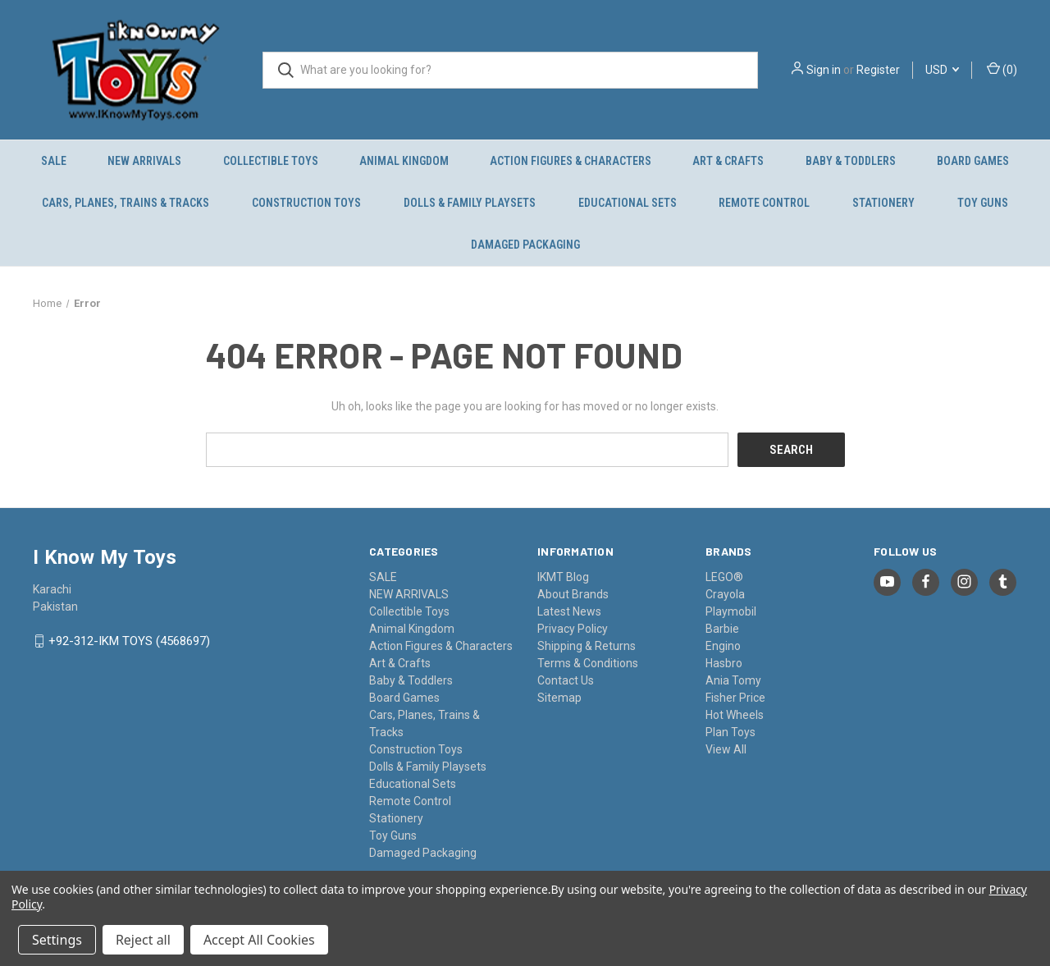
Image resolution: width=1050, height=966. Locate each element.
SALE (53, 160)
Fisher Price (735, 696)
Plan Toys (730, 731)
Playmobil (730, 610)
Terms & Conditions (587, 662)
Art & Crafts (728, 160)
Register (878, 69)
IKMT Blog (563, 576)
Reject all (143, 940)
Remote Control (764, 202)
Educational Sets (627, 202)
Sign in (823, 69)
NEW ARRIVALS (144, 160)
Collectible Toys (270, 160)
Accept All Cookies (259, 940)
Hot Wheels (734, 714)
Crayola (725, 593)
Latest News (569, 610)
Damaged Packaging (525, 244)
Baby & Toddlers (851, 160)
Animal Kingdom (404, 160)
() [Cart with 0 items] (1002, 69)
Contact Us (565, 679)
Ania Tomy (733, 679)
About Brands (573, 593)
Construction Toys (306, 202)
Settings (57, 940)
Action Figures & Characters (570, 160)
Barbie (722, 627)
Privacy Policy (572, 627)
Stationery (883, 202)
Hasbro (723, 662)
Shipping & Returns (586, 645)
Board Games (973, 160)
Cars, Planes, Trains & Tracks (125, 202)
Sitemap (559, 696)
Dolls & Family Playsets (470, 202)
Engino (723, 645)
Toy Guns (982, 202)
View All (725, 748)
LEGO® (724, 576)
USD (942, 69)
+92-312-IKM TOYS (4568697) (129, 641)
